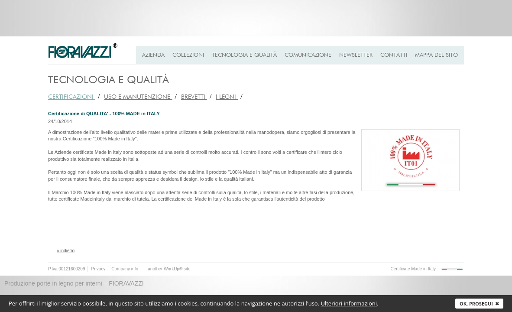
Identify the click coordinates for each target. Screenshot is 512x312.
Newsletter (356, 55)
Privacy (98, 268)
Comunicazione (308, 55)
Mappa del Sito (436, 55)
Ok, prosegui (479, 303)
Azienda (153, 55)
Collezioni (188, 55)
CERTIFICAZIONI (71, 97)
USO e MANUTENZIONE (138, 97)
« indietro (66, 250)
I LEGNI (227, 97)
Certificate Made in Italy (413, 268)
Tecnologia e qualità (244, 55)
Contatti (393, 55)
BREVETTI (194, 97)
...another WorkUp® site (167, 268)
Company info (124, 268)
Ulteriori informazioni (349, 303)
